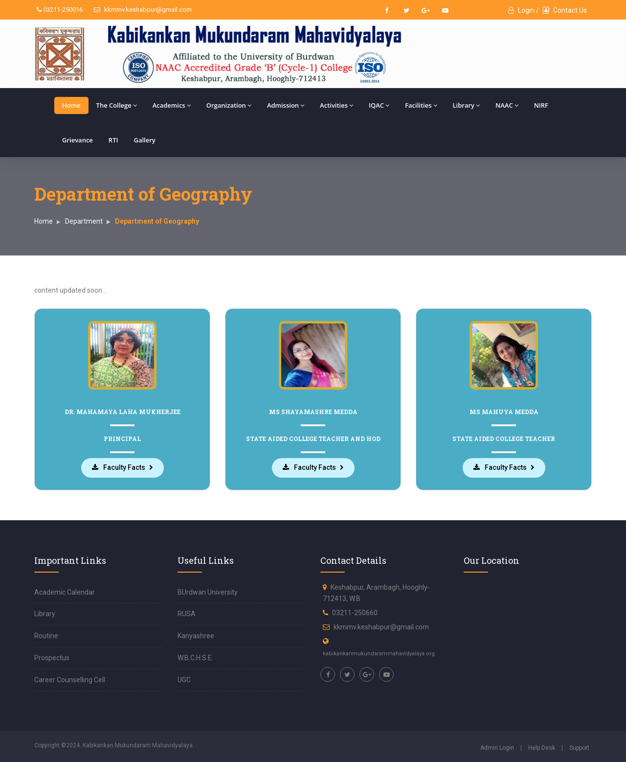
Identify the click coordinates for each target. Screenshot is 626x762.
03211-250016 (60, 9)
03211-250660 (355, 612)
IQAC (379, 105)
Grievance (77, 140)
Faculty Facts (119, 467)
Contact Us (565, 10)
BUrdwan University (208, 591)
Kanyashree (196, 635)
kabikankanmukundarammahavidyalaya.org (379, 652)
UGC (184, 679)
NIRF (541, 105)
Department (84, 221)
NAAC (506, 105)
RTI (113, 140)
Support (579, 746)
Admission (285, 105)
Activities (336, 105)
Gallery (144, 140)
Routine (46, 635)
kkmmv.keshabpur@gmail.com (143, 9)
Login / (523, 10)
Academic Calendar (64, 591)
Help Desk (541, 746)
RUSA (187, 613)
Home (71, 105)
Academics (172, 105)
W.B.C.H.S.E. (195, 657)
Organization (228, 105)
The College (116, 105)
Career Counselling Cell (69, 679)
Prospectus (51, 657)
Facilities (421, 105)
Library (466, 105)
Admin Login (497, 746)
